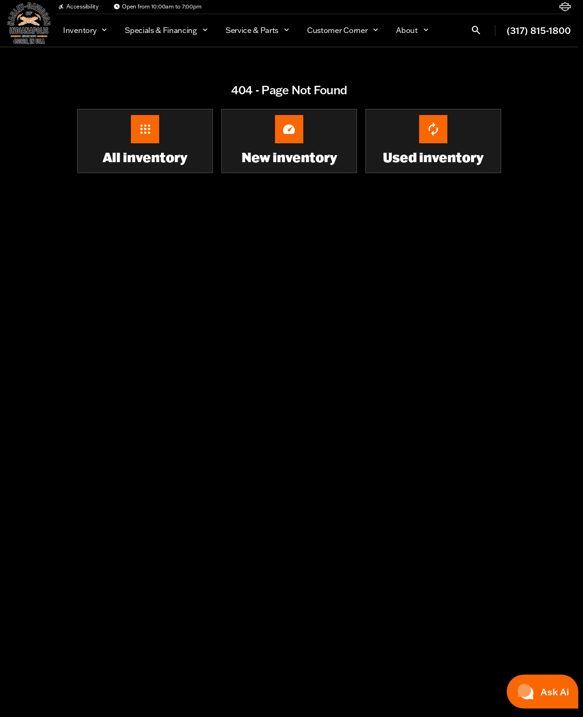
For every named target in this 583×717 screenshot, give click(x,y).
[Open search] (476, 30)
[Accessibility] (78, 6)
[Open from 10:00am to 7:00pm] (157, 6)
